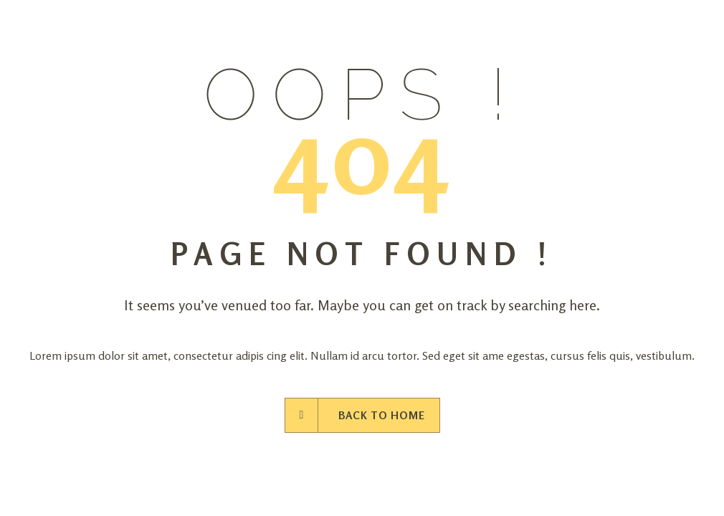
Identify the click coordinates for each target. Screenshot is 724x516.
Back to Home (362, 415)
